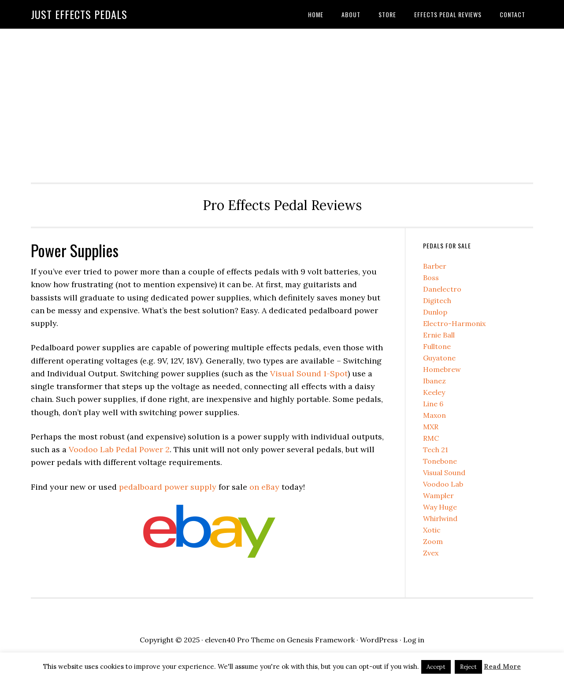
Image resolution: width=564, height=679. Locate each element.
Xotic (432, 529)
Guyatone (439, 357)
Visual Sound (444, 472)
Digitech (437, 300)
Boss (431, 277)
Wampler (438, 495)
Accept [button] (436, 667)
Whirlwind (440, 518)
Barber (434, 266)
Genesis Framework (321, 639)
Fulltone (437, 346)
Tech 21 (435, 449)
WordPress (379, 639)
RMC (431, 438)
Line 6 (433, 403)
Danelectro (442, 289)
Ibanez (434, 380)
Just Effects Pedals (79, 14)
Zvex (430, 552)
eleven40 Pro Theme (240, 639)
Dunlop (435, 312)
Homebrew (442, 369)
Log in (413, 639)
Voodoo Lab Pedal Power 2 (119, 449)
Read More (502, 666)
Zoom (433, 541)
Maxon (434, 415)
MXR (430, 426)
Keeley (434, 392)
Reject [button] (468, 667)
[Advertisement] (282, 103)
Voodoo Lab (443, 484)
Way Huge (440, 507)
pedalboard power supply (167, 487)
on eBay (264, 487)
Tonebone (440, 461)
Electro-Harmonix (454, 323)
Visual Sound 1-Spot (309, 373)
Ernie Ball (439, 334)
